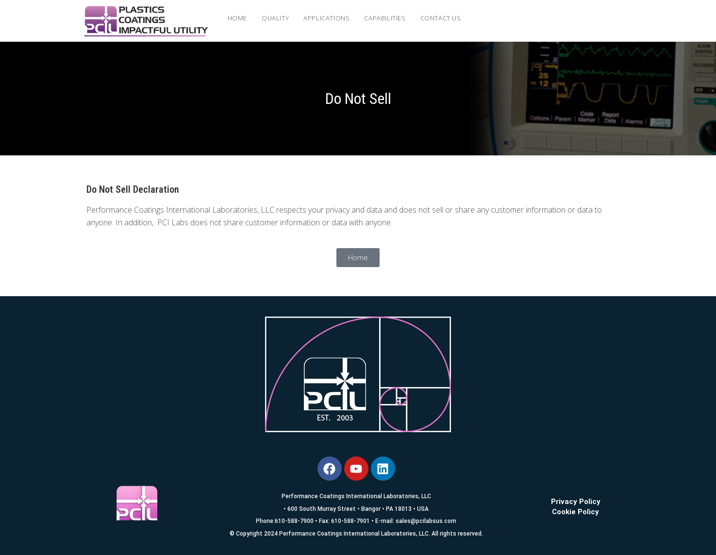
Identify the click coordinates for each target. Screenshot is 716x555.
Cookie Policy (575, 511)
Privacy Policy (575, 501)
